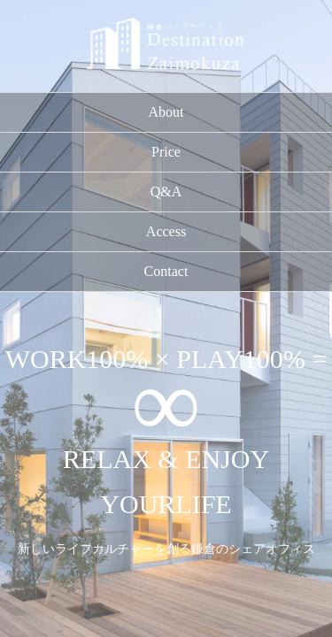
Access (166, 231)
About (166, 111)
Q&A (166, 191)
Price (166, 151)
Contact (166, 271)
